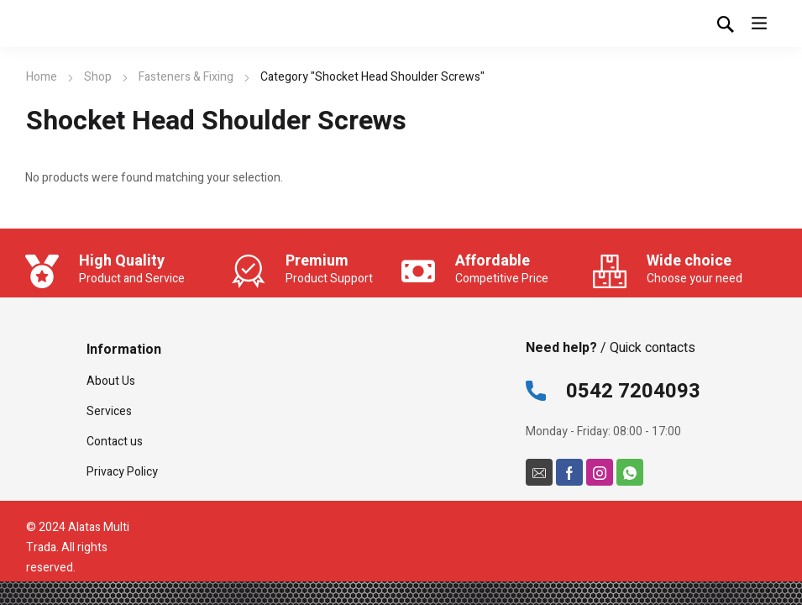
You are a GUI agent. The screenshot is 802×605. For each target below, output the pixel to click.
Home (41, 77)
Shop (98, 77)
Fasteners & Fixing (186, 77)
